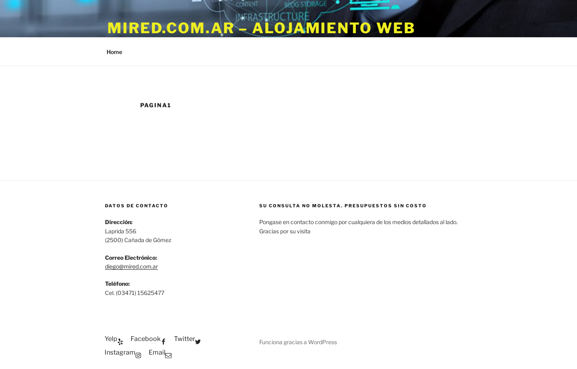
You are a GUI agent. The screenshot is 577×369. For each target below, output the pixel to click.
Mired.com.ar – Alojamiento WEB (261, 28)
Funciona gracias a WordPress (298, 342)
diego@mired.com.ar (131, 266)
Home (114, 51)
